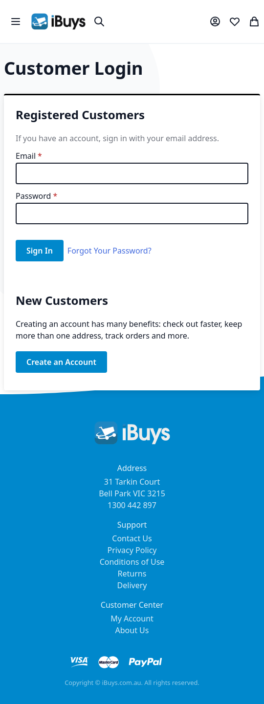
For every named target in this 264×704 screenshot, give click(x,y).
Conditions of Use (132, 561)
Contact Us (132, 538)
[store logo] (58, 21)
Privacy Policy (132, 550)
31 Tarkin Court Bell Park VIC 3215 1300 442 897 (132, 493)
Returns (132, 573)
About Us (132, 630)
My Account (132, 618)
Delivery (132, 585)
